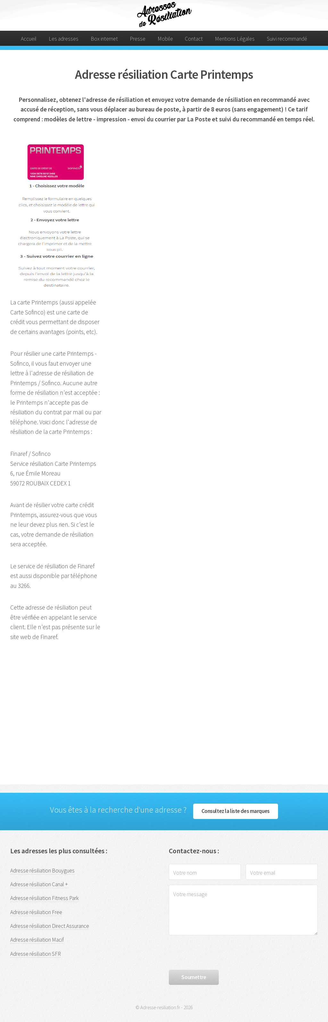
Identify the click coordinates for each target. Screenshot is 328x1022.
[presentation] (217, 952)
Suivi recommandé (287, 38)
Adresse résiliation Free (36, 912)
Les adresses (63, 38)
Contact (194, 38)
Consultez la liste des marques (235, 811)
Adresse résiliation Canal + (39, 884)
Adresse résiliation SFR (35, 953)
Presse (137, 38)
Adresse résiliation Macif (37, 939)
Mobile (165, 38)
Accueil (29, 38)
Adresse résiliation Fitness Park (44, 898)
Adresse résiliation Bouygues (42, 870)
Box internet (104, 38)
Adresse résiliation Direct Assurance (49, 925)
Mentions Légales (235, 38)
